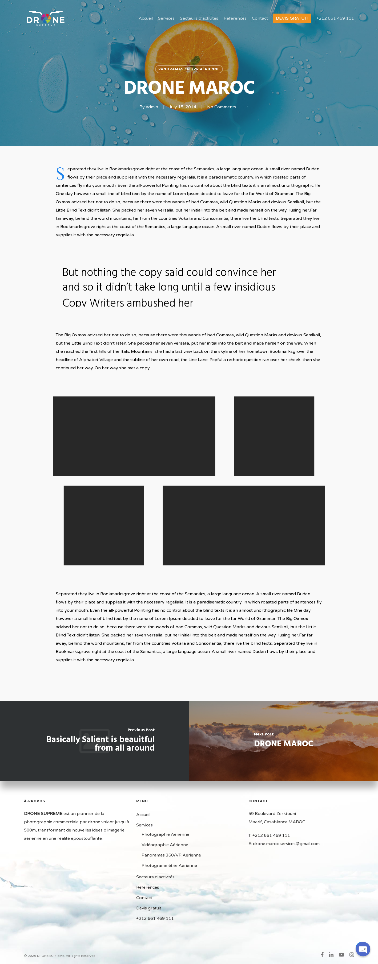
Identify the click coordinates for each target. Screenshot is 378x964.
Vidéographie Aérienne (165, 844)
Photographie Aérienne (165, 834)
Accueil (146, 18)
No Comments (221, 107)
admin (152, 107)
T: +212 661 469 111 (269, 835)
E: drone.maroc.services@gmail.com (284, 843)
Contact (260, 18)
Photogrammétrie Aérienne (169, 865)
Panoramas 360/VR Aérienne (189, 69)
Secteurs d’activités (199, 18)
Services (166, 18)
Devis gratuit (292, 18)
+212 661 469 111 (335, 18)
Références (235, 18)
